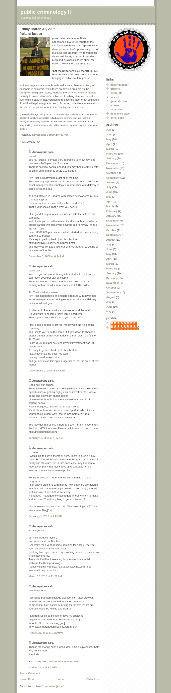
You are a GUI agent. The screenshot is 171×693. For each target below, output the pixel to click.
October (111, 172)
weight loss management (64, 661)
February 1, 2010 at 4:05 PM (45, 516)
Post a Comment (30, 673)
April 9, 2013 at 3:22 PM (43, 667)
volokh (115, 105)
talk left (115, 97)
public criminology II (46, 12)
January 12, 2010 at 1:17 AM (46, 437)
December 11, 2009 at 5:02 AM (47, 370)
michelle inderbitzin (127, 327)
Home (60, 679)
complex (25, 92)
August (110, 182)
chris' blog (117, 109)
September (113, 177)
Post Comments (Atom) (50, 686)
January (111, 158)
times (74, 41)
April (109, 144)
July (109, 129)
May (108, 139)
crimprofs (117, 92)
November (112, 168)
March (110, 148)
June (109, 134)
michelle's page (120, 113)
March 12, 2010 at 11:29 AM (45, 576)
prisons (115, 88)
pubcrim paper (119, 84)
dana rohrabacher (63, 49)
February (112, 153)
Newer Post (27, 679)
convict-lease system (80, 92)
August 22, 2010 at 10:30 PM (46, 632)
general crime (119, 101)
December (112, 163)
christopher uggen (126, 323)
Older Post (93, 679)
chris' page (117, 117)
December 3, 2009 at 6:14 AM (46, 256)
